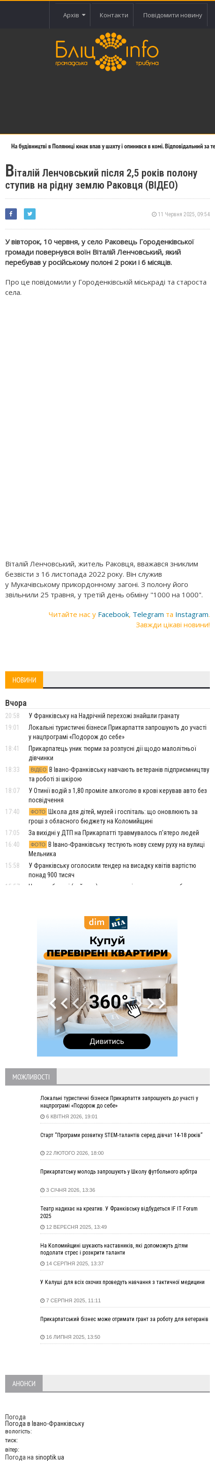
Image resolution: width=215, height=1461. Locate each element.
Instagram (191, 614)
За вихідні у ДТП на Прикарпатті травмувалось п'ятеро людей (114, 833)
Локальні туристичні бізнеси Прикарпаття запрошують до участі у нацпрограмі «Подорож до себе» (119, 1102)
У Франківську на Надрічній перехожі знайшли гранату (104, 715)
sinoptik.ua (49, 1457)
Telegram (148, 614)
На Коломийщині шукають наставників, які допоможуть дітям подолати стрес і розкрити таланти (114, 1249)
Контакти (114, 15)
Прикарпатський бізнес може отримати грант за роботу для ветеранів (124, 1319)
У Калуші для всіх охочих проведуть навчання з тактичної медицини (122, 1282)
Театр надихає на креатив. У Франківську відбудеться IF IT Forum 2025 (119, 1212)
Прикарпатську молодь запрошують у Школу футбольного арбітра (118, 1171)
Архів (74, 15)
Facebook (113, 614)
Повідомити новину (172, 15)
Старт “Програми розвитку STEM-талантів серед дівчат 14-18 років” (121, 1135)
